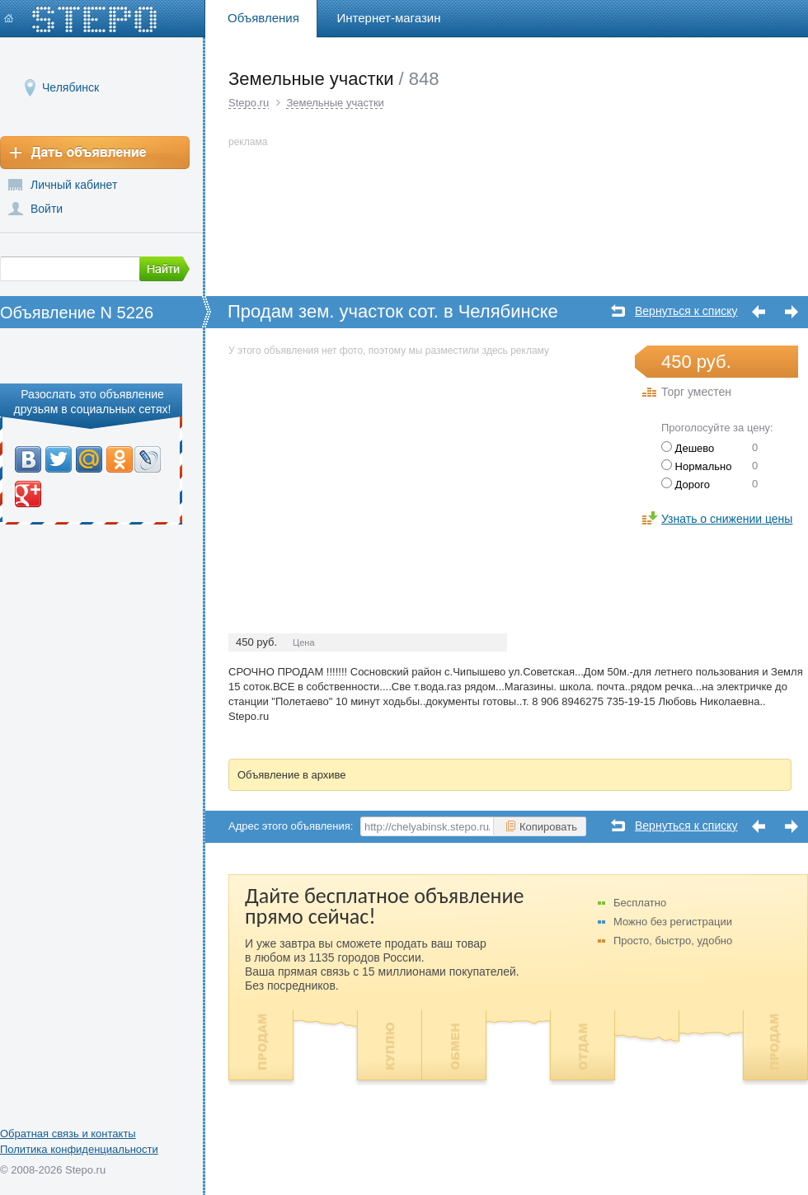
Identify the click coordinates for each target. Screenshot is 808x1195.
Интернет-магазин (389, 18)
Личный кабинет (74, 184)
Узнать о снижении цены (726, 518)
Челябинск (70, 87)
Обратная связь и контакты (68, 1133)
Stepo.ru (248, 102)
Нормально (696, 466)
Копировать (541, 826)
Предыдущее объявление (758, 312)
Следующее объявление (791, 312)
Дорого (685, 484)
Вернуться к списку (686, 311)
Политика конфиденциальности (79, 1149)
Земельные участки (334, 102)
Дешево (687, 448)
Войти (47, 208)
